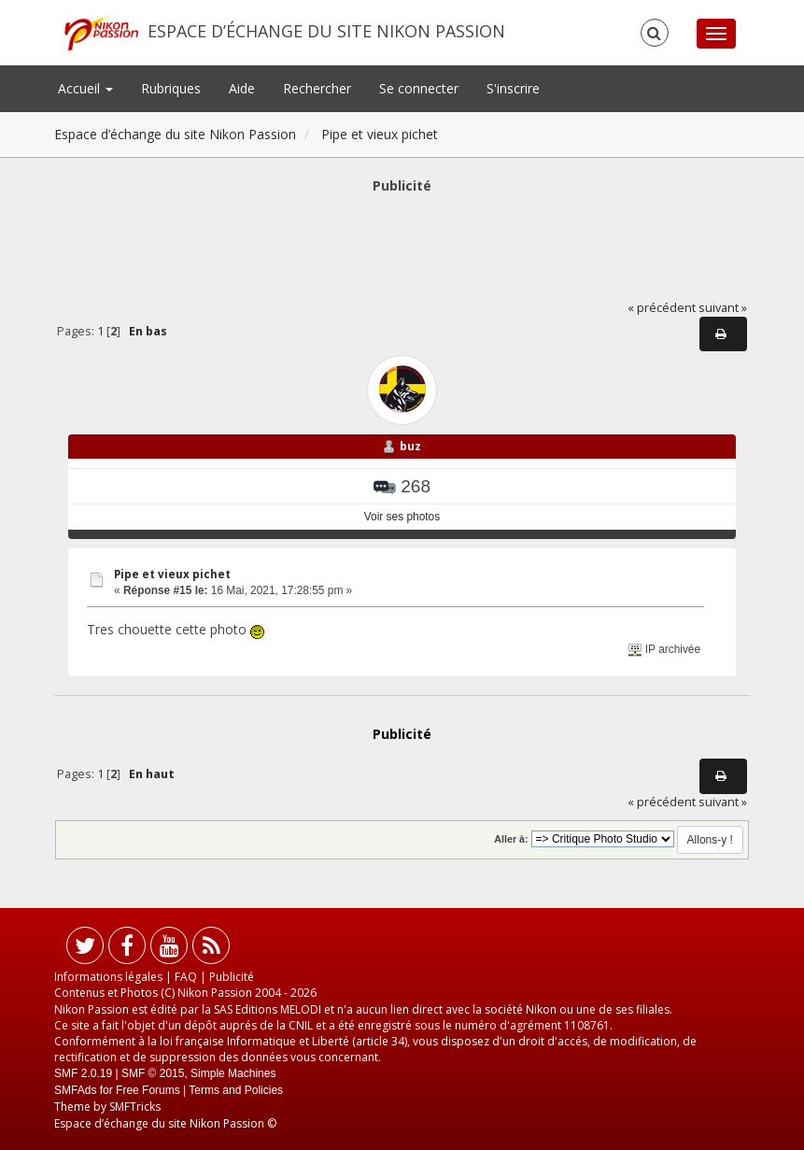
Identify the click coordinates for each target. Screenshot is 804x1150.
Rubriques (171, 88)
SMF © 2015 (153, 1073)
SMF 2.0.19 (83, 1073)
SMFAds (75, 1090)
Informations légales (108, 977)
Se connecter (418, 88)
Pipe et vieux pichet (172, 574)
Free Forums (148, 1090)
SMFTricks (135, 1107)
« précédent (662, 308)
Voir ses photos (402, 516)
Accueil (85, 88)
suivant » (722, 308)
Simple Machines (232, 1073)
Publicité (231, 977)
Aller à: (511, 839)
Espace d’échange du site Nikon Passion (326, 31)
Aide (242, 88)
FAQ (186, 977)
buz (410, 446)
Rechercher (317, 88)
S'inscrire (513, 88)
